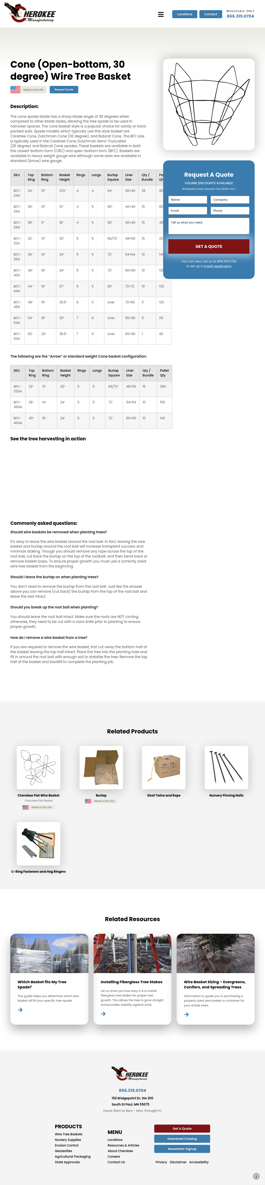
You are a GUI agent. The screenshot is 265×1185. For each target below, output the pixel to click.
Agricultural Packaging (73, 1157)
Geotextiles (63, 1151)
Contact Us (116, 1162)
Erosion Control (66, 1145)
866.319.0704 (240, 16)
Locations (115, 1140)
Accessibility (199, 1162)
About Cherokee (120, 1151)
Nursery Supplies (68, 1140)
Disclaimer (178, 1162)
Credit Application (217, 266)
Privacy (161, 1162)
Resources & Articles (123, 1145)
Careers (114, 1157)
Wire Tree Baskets (68, 1134)
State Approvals (67, 1162)
